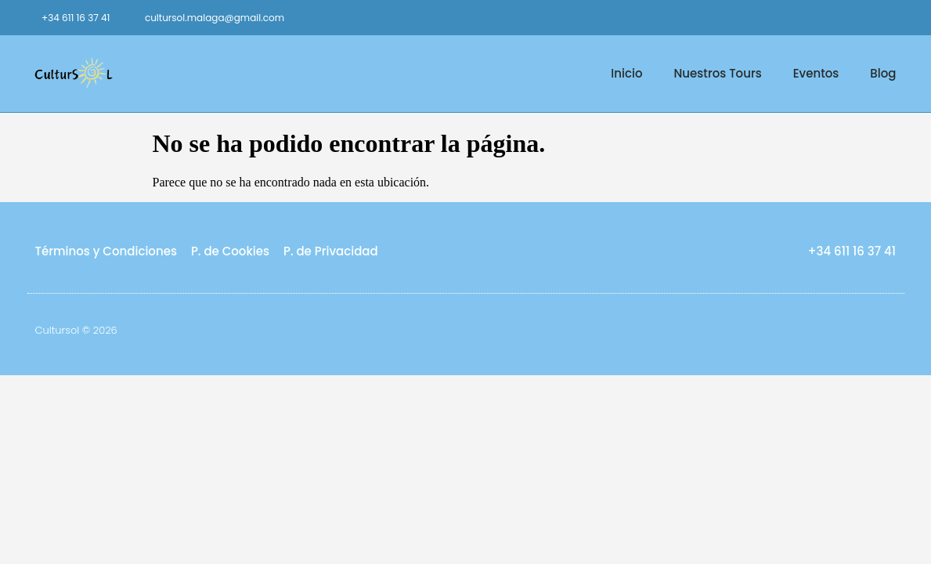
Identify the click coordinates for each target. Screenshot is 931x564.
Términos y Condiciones (106, 251)
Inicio (626, 73)
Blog (883, 73)
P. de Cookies (230, 251)
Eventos (816, 73)
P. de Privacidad (330, 251)
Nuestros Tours (718, 73)
